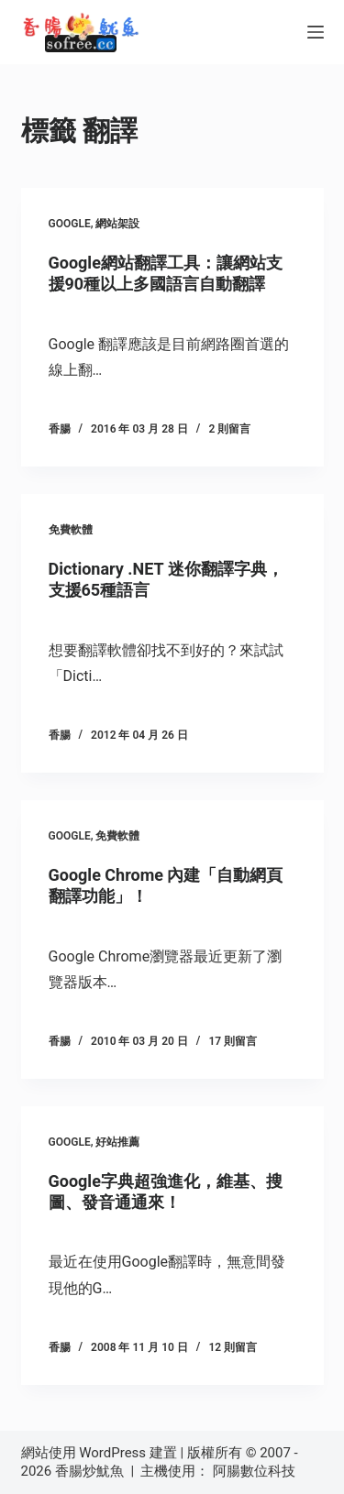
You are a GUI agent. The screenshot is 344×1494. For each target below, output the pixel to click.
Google (70, 223)
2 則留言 (229, 429)
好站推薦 (117, 1142)
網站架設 (117, 223)
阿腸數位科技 (256, 1471)
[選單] (315, 32)
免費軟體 (71, 529)
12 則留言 (232, 1347)
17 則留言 (232, 1041)
